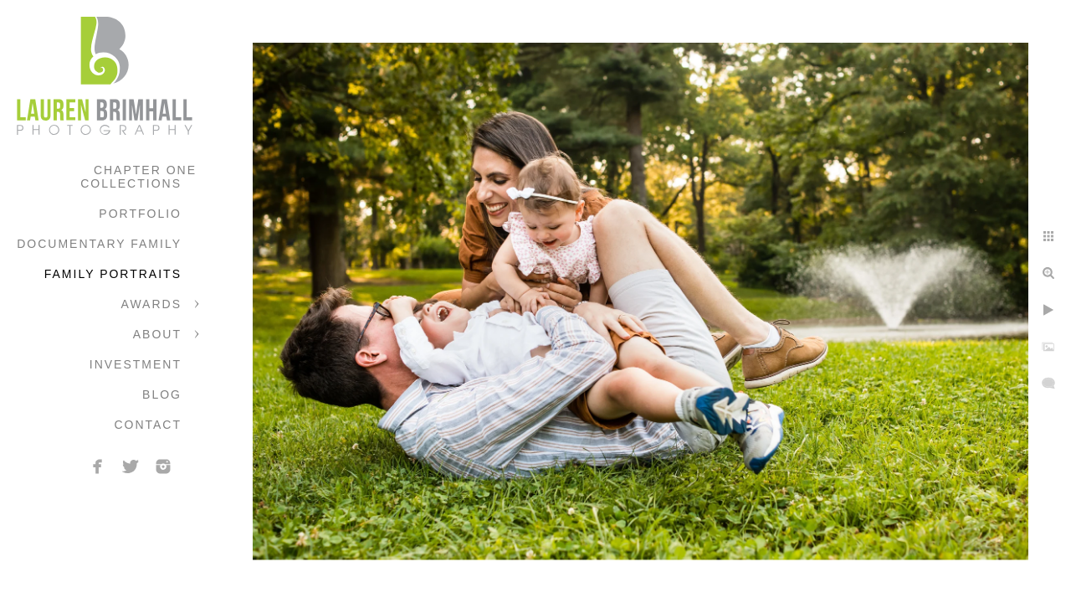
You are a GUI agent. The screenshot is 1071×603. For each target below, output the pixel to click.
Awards (151, 304)
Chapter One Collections (138, 176)
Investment (136, 364)
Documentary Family (99, 243)
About (157, 334)
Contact (148, 424)
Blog (162, 394)
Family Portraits (113, 274)
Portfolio (140, 213)
